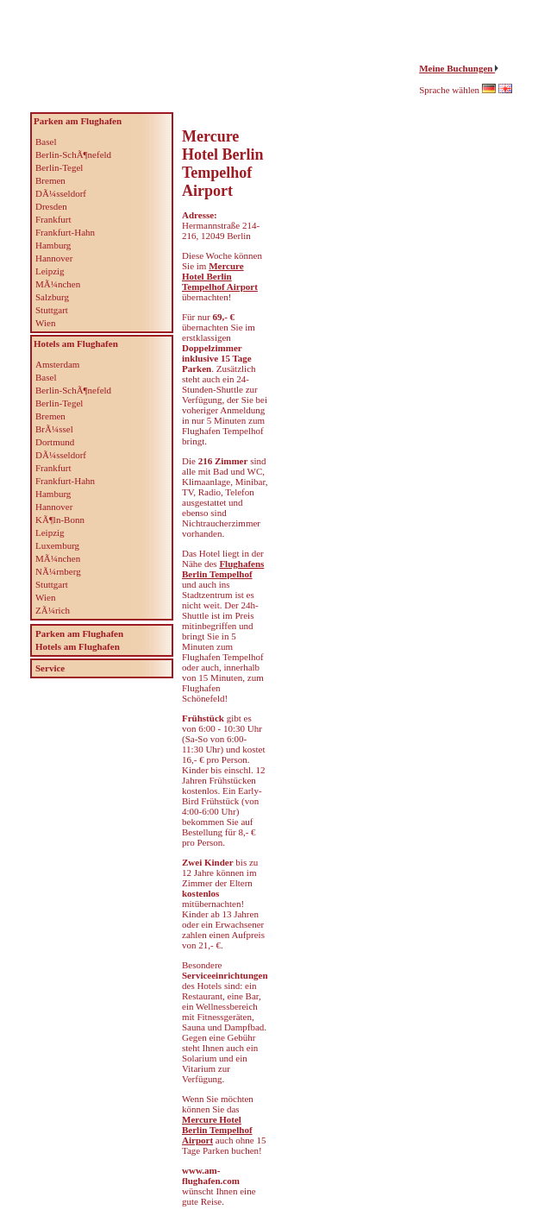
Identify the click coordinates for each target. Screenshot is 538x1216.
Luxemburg (57, 545)
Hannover (53, 258)
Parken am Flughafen (79, 633)
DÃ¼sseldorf (60, 193)
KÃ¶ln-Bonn (59, 519)
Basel (45, 141)
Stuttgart (51, 310)
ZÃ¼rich (52, 610)
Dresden (51, 206)
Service (50, 668)
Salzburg (52, 297)
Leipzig (50, 271)
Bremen (50, 180)
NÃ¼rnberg (58, 571)
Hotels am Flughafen (77, 646)
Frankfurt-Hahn (65, 232)
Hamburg (53, 245)
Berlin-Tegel (59, 167)
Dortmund (54, 442)
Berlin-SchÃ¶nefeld (73, 154)
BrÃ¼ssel (54, 429)
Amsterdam (57, 364)
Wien (45, 323)
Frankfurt (53, 219)
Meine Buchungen (457, 68)
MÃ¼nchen (57, 284)
